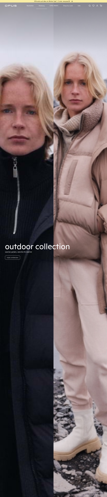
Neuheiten (30, 6)
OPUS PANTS (54, 6)
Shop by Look (68, 6)
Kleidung (42, 6)
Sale (79, 6)
